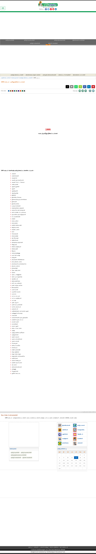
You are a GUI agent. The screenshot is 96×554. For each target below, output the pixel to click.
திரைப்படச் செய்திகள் (65, 75)
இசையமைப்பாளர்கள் (79, 40)
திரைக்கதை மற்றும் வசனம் (33, 75)
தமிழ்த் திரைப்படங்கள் (17, 75)
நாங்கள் (36, 547)
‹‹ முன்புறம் (85, 412)
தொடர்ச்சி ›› (92, 412)
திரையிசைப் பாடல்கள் (79, 75)
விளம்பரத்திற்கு (54, 547)
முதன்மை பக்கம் (5, 77)
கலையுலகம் (15, 77)
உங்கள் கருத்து (44, 547)
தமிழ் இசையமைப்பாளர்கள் (18, 455)
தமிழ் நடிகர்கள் (10, 40)
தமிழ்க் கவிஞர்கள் (35, 43)
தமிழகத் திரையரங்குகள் (49, 75)
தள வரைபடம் (64, 547)
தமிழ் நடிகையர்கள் (29, 40)
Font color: (3, 90)
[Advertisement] (48, 26)
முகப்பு (30, 547)
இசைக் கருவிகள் (53, 43)
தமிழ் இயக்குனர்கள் (59, 40)
